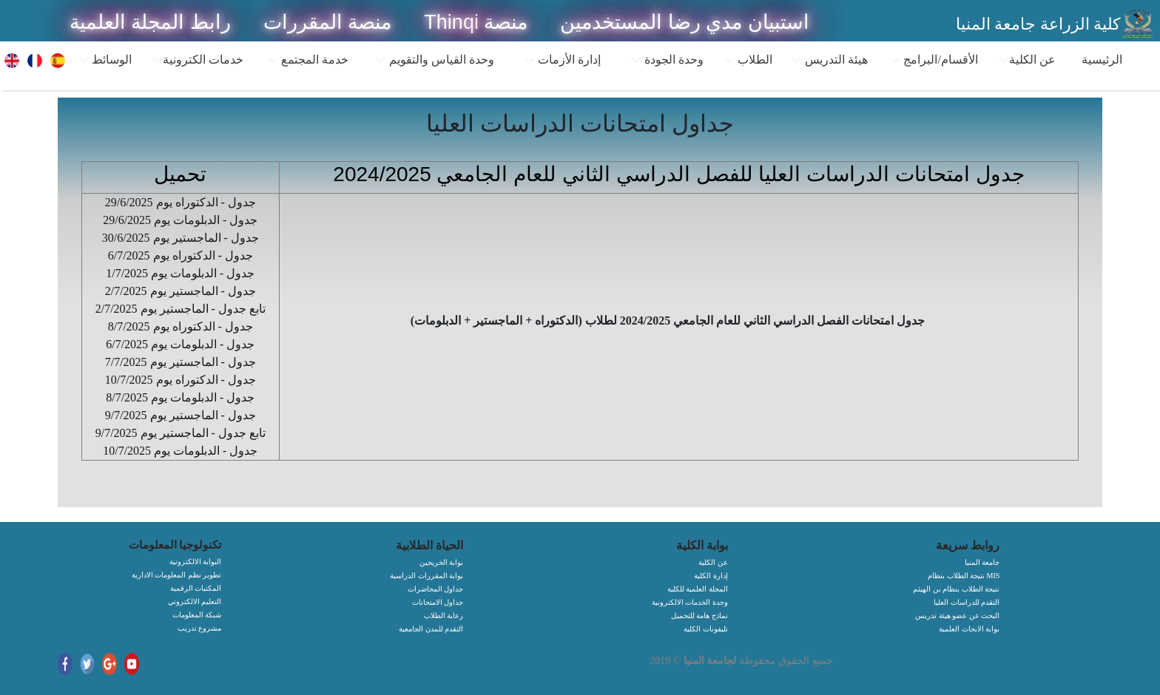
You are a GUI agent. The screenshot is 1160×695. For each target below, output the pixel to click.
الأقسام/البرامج (933, 60)
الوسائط (105, 60)
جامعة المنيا (982, 562)
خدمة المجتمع (307, 60)
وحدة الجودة (667, 60)
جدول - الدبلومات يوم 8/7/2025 (180, 397)
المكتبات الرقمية (196, 588)
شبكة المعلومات (197, 615)
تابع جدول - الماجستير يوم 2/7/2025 (180, 308)
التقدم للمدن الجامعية (431, 629)
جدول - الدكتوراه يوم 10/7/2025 (180, 379)
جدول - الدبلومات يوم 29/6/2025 (180, 220)
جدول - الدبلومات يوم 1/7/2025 (180, 273)
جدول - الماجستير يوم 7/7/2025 (180, 362)
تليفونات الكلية (706, 629)
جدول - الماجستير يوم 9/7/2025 (180, 415)
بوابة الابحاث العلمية (969, 629)
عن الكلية (1027, 60)
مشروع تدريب (200, 628)
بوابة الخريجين (441, 562)
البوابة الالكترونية (195, 561)
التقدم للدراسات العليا (966, 602)
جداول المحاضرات (436, 589)
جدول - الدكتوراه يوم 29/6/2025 (180, 202)
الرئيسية (1102, 59)
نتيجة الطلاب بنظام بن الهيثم (956, 589)
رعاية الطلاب (444, 615)
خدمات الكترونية (197, 60)
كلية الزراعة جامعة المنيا (1038, 24)
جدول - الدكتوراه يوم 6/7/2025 (180, 255)
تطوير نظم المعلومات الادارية (177, 575)
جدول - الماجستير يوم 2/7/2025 (180, 291)
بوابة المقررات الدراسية (426, 576)
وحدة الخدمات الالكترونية (690, 602)
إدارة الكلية (711, 576)
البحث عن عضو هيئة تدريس (957, 615)
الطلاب (748, 60)
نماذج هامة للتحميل (699, 615)
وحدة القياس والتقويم (434, 60)
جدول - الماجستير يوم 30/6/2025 (180, 237)
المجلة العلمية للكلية (697, 589)
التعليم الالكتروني (195, 601)
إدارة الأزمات (562, 60)
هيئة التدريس (829, 60)
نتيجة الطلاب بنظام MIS (963, 576)
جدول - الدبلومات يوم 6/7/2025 (180, 344)
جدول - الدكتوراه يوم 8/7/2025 (180, 326)
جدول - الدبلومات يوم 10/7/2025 (180, 450)
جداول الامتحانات (438, 602)
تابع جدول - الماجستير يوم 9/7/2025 (180, 433)
